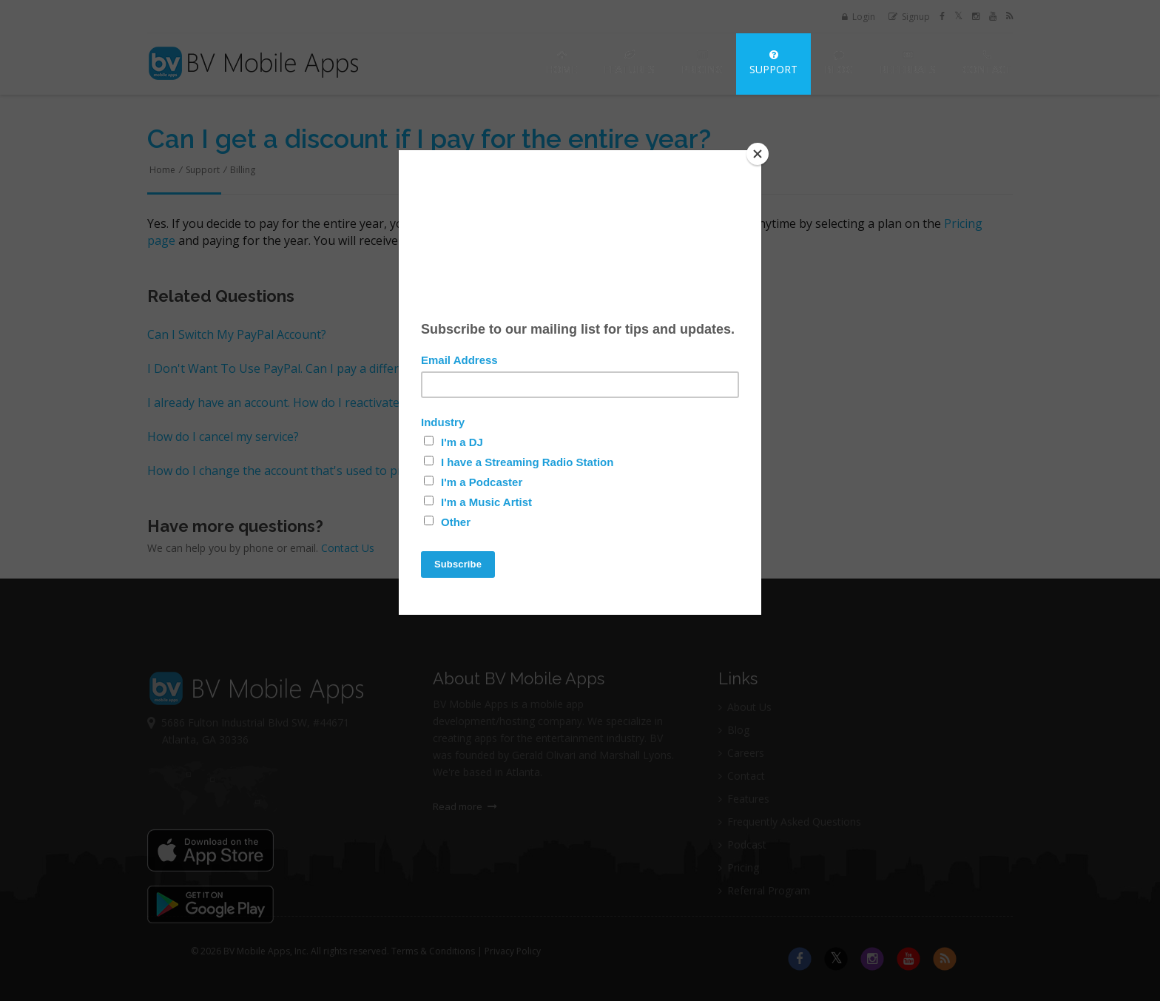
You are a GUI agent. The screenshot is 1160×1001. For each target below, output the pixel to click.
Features (629, 63)
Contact (987, 63)
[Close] (757, 154)
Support (773, 63)
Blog (838, 63)
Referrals (908, 63)
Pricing (702, 63)
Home (561, 63)
